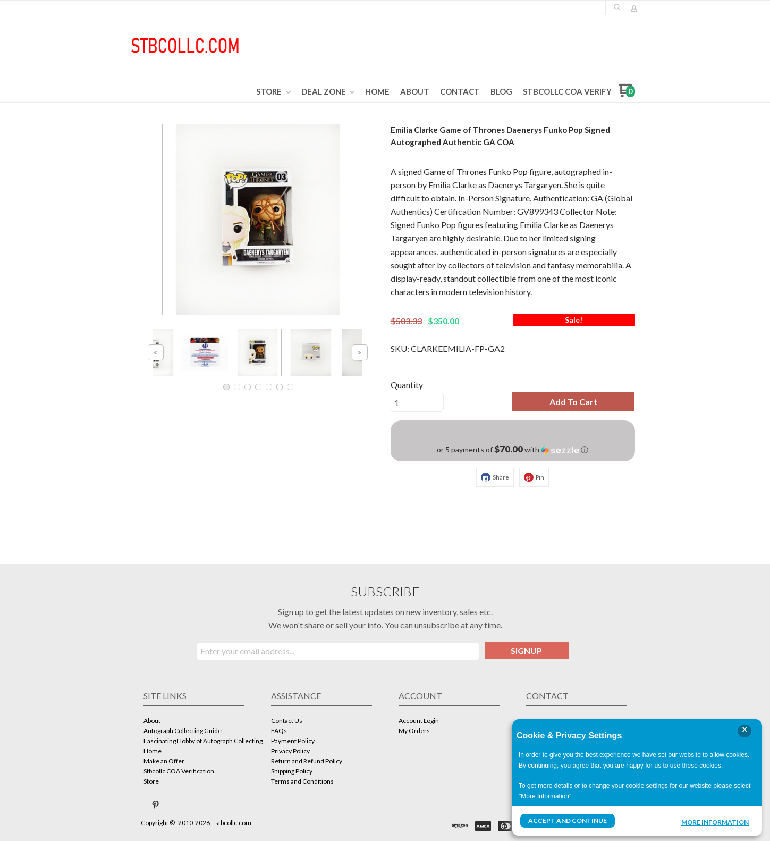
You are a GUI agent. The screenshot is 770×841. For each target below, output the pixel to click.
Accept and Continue (567, 821)
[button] (617, 7)
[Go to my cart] (627, 94)
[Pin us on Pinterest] (155, 805)
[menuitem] (273, 92)
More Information (715, 822)
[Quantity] (417, 402)
